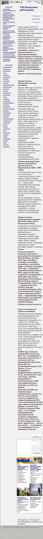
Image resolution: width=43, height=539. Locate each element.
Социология (6, 129)
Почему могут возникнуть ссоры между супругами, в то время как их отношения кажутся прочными (9, 16)
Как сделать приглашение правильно (7, 37)
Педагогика (6, 115)
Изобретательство (8, 85)
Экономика (6, 146)
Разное (5, 125)
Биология (6, 75)
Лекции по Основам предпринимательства (10, 56)
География (6, 81)
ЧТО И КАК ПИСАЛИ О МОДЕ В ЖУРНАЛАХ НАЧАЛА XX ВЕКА (35, 467)
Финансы (5, 141)
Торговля (5, 135)
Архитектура (7, 69)
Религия (5, 127)
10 (40, 450)
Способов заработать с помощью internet (9, 53)
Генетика (5, 79)
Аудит (4, 73)
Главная (29, 1)
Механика (6, 111)
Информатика (7, 87)
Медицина (6, 105)
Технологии (6, 133)
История (5, 91)
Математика (6, 101)
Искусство (6, 89)
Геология (5, 83)
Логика (5, 97)
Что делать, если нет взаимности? (35, 498)
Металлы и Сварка (8, 109)
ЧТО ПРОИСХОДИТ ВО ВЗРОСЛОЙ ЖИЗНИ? (23, 467)
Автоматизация (7, 67)
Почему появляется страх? (9, 22)
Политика (6, 117)
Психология (6, 123)
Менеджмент (7, 107)
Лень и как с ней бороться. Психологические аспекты (8, 48)
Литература (6, 95)
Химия (5, 142)
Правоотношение (8, 119)
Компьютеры (7, 93)
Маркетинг (6, 99)
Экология (5, 144)
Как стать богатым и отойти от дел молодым (9, 27)
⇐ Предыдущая (36, 15)
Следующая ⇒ (36, 23)
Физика (5, 137)
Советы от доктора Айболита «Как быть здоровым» (9, 32)
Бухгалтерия (7, 77)
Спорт (4, 131)
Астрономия (6, 71)
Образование (7, 113)
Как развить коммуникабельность (9, 9)
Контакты (36, 1)
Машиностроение (8, 103)
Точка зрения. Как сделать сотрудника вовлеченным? (9, 42)
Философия (6, 139)
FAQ (39, 3)
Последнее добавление (6, 60)
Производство (7, 121)
